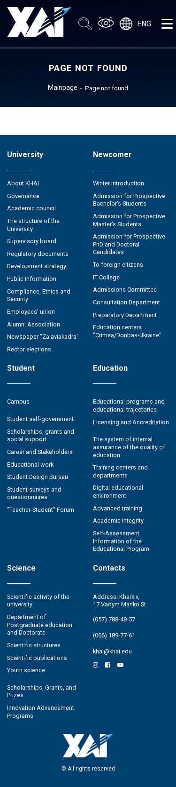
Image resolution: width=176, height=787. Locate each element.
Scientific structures (34, 645)
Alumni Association (33, 324)
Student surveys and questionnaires (34, 493)
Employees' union (31, 311)
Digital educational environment (118, 491)
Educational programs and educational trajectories (129, 405)
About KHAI (23, 183)
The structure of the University (33, 224)
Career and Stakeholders (40, 451)
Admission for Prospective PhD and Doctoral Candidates (129, 244)
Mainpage (62, 87)
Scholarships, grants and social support (40, 435)
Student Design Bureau (37, 476)
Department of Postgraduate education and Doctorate (39, 624)
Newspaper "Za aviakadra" (43, 336)
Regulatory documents (38, 253)
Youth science (26, 670)
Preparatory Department (125, 314)
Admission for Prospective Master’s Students (129, 220)
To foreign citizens (118, 264)
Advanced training (117, 508)
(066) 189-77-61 (114, 635)
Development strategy (36, 266)
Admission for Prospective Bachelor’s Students (129, 199)
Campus (18, 401)
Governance (23, 195)
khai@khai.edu (112, 651)
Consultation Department (126, 302)
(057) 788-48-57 (114, 619)
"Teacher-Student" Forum (40, 509)
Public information (31, 278)
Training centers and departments (120, 471)
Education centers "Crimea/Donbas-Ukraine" (127, 331)
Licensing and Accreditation (131, 422)
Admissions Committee (125, 289)
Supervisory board (31, 241)
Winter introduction (118, 183)
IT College (106, 277)
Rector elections (29, 349)
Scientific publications (37, 657)
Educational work (30, 464)
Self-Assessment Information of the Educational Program (121, 541)
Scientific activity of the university (38, 600)
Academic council (31, 208)
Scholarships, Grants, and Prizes (41, 691)
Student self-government (40, 418)
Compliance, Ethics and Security (38, 295)
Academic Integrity (118, 520)
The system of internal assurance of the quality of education (129, 447)
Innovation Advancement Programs (40, 711)
